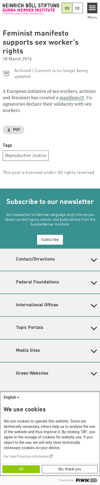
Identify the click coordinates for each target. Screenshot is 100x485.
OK (21, 469)
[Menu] (92, 8)
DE (77, 8)
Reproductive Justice (25, 155)
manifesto (69, 98)
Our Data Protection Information (26, 456)
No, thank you (69, 469)
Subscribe (50, 240)
